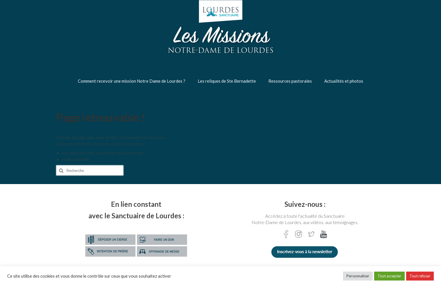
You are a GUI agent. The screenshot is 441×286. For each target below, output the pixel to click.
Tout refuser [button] (420, 276)
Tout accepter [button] (389, 276)
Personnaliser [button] (357, 276)
